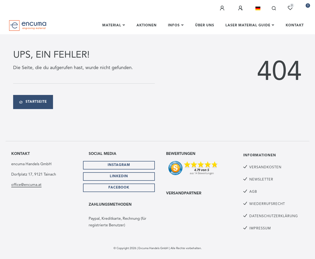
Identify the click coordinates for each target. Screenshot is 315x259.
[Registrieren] (241, 8)
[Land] (258, 8)
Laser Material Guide (247, 25)
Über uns (204, 25)
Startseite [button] (33, 102)
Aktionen (147, 25)
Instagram (119, 165)
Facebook (118, 187)
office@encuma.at (26, 185)
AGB (253, 192)
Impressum (260, 228)
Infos (174, 25)
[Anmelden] (223, 8)
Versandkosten (265, 167)
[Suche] (274, 8)
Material (111, 25)
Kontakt (295, 25)
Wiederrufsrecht (267, 204)
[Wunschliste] (290, 8)
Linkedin (119, 176)
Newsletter (261, 179)
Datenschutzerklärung (273, 216)
